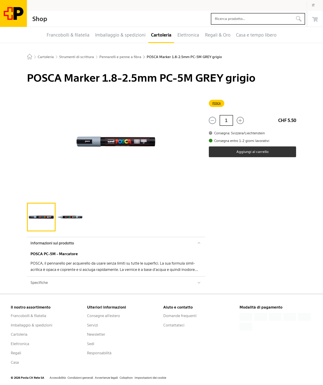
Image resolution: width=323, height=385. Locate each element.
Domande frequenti (179, 315)
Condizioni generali (80, 377)
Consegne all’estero (103, 315)
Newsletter (96, 334)
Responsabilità (99, 353)
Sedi (90, 343)
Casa (15, 362)
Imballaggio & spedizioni (31, 325)
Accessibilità (58, 377)
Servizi (92, 325)
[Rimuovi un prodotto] (212, 120)
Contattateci (173, 325)
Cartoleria (19, 334)
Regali (16, 353)
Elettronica (20, 343)
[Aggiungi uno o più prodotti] (240, 120)
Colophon (126, 377)
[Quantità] (226, 120)
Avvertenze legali (106, 377)
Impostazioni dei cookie (150, 377)
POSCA (216, 103)
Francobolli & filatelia (28, 315)
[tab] (41, 217)
